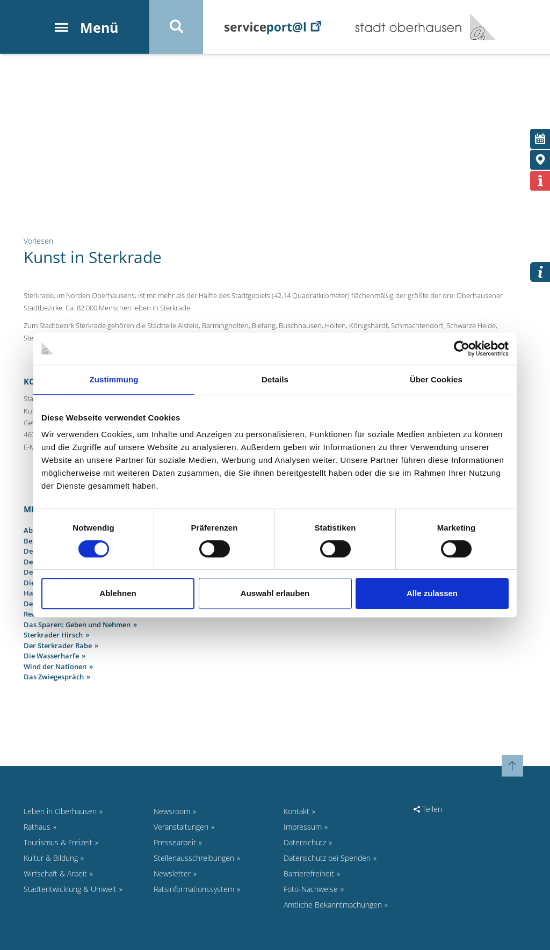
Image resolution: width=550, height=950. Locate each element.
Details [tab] (275, 379)
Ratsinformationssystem (194, 889)
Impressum (303, 827)
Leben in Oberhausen (60, 811)
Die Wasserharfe (51, 656)
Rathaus (37, 827)
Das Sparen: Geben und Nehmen (77, 624)
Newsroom (172, 811)
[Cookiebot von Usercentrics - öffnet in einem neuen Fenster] (462, 348)
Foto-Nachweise (311, 889)
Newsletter (172, 873)
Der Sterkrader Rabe (58, 645)
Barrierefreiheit (309, 873)
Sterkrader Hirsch (53, 635)
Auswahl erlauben (275, 593)
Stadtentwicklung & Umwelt (70, 889)
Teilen (428, 809)
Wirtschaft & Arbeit (55, 873)
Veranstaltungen (181, 827)
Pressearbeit (175, 842)
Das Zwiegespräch (54, 676)
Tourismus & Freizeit (58, 842)
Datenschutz (305, 842)
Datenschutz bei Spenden (327, 858)
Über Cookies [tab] (436, 379)
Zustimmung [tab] (114, 379)
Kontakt (296, 811)
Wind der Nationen (55, 666)
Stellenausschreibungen (194, 858)
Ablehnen (117, 593)
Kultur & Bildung (51, 858)
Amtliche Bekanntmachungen (333, 905)
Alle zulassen (432, 593)
